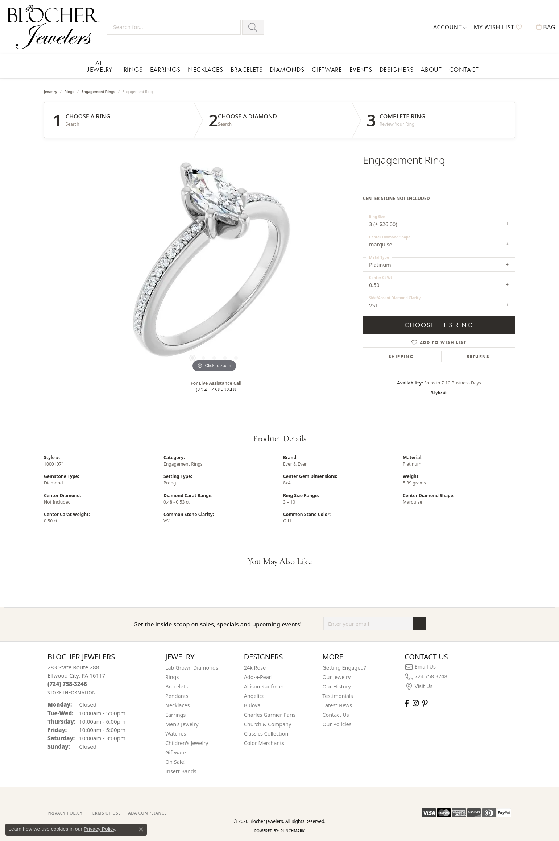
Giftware (327, 69)
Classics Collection (266, 733)
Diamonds (287, 69)
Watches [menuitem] (175, 733)
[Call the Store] (67, 683)
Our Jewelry (336, 677)
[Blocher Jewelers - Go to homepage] (55, 27)
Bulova (252, 705)
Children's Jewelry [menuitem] (186, 743)
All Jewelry (99, 66)
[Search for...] (174, 27)
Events (360, 69)
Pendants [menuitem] (177, 695)
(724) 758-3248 (216, 389)
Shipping (401, 356)
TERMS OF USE (105, 813)
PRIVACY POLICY (65, 813)
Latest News (337, 705)
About (431, 69)
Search (72, 124)
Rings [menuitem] (172, 677)
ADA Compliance (147, 813)
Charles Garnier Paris (270, 714)
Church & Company (267, 724)
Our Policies (336, 724)
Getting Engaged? (344, 667)
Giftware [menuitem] (175, 752)
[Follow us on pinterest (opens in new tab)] (424, 703)
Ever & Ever (295, 464)
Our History (336, 686)
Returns (478, 356)
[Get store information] (71, 693)
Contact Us (335, 714)
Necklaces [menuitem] (177, 705)
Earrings (165, 69)
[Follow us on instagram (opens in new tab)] (416, 703)
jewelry (50, 91)
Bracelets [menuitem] (176, 686)
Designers (397, 69)
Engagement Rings (98, 91)
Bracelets (247, 69)
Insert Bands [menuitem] (180, 771)
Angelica (254, 695)
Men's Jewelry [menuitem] (182, 724)
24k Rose (255, 667)
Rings (133, 69)
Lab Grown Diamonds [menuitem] (191, 667)
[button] (450, 27)
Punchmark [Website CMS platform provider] (293, 830)
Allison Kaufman (264, 686)
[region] (214, 265)
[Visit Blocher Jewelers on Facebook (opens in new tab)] (407, 703)
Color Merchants (264, 743)
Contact (464, 69)
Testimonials (337, 695)
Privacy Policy (99, 829)
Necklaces (205, 69)
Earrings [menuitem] (175, 714)
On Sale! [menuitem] (175, 761)
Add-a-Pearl (258, 677)
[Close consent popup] (141, 829)
